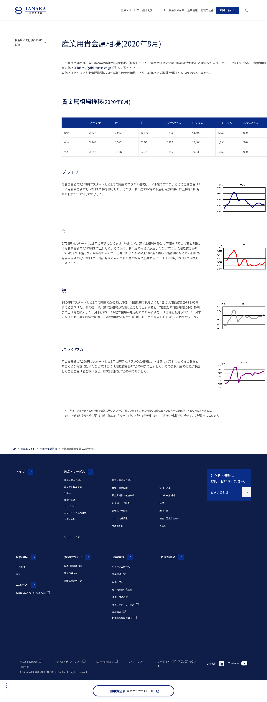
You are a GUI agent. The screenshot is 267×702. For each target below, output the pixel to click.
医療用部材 (117, 526)
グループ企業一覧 (121, 566)
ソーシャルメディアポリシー (66, 661)
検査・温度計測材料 (169, 518)
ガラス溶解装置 (120, 518)
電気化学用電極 (120, 510)
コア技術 (20, 566)
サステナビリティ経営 (123, 604)
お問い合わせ (227, 10)
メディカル (69, 519)
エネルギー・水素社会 (75, 512)
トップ (20, 471)
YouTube (237, 663)
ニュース (161, 10)
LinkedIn (215, 663)
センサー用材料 (167, 495)
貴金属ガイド (176, 10)
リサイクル (69, 506)
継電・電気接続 (120, 487)
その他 (162, 526)
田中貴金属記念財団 (122, 618)
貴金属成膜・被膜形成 (123, 495)
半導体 (67, 493)
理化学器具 (165, 510)
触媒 (161, 503)
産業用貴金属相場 (73, 565)
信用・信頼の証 (120, 597)
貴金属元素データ (73, 580)
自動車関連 (69, 499)
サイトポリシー (136, 661)
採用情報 (116, 611)
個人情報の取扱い (105, 661)
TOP (13, 448)
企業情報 (192, 10)
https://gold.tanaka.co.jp (94, 67)
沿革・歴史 (117, 581)
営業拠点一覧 (119, 574)
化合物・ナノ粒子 (121, 503)
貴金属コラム (71, 572)
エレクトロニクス (73, 486)
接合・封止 (165, 487)
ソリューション (72, 536)
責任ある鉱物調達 (28, 661)
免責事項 (24, 666)
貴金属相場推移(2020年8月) (28, 42)
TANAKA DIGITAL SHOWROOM (31, 593)
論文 (18, 574)
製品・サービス (130, 10)
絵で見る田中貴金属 (122, 589)
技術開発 (147, 10)
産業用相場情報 (48, 448)
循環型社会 (207, 10)
